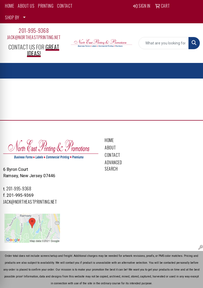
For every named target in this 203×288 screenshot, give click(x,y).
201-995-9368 (34, 30)
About (110, 147)
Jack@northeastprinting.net (34, 37)
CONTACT (65, 6)
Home (109, 140)
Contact (112, 155)
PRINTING (45, 6)
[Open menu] (192, 71)
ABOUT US (26, 6)
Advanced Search (113, 165)
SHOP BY (12, 17)
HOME (9, 6)
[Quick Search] (164, 43)
